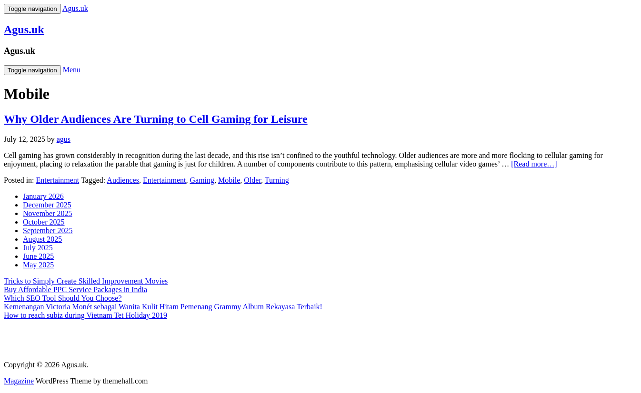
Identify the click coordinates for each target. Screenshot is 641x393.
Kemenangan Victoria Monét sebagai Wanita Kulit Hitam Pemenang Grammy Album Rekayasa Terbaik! (163, 307)
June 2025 (38, 256)
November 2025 (47, 213)
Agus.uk (24, 29)
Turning (277, 180)
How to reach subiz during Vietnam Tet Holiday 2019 (85, 315)
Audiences (123, 180)
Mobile (229, 180)
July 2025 (38, 248)
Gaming (202, 180)
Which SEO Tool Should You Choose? (63, 298)
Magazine (19, 381)
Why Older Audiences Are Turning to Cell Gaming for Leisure (156, 119)
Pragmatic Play (27, 340)
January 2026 (43, 196)
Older (252, 180)
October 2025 (44, 222)
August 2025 (42, 239)
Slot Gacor (20, 348)
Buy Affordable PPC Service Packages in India (75, 289)
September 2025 (47, 230)
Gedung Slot (23, 331)
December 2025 (47, 205)
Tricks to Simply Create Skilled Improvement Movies (86, 281)
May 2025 (38, 265)
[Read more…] (534, 164)
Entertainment (58, 180)
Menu (71, 70)
